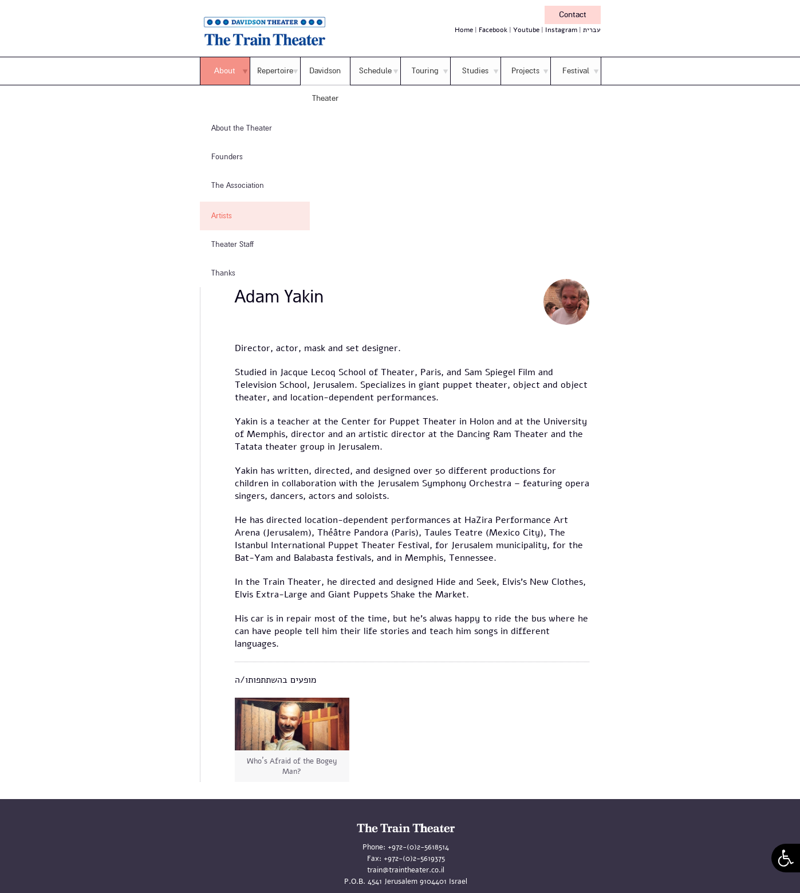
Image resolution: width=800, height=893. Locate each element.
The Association (237, 185)
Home (464, 29)
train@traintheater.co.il (405, 870)
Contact (572, 14)
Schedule (375, 71)
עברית (592, 29)
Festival (575, 71)
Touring (425, 71)
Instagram (561, 29)
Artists (221, 216)
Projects (525, 71)
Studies (475, 71)
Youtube (526, 29)
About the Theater (241, 128)
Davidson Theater (325, 84)
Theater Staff (232, 244)
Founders (227, 157)
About (224, 71)
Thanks (223, 273)
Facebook (493, 29)
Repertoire (275, 71)
